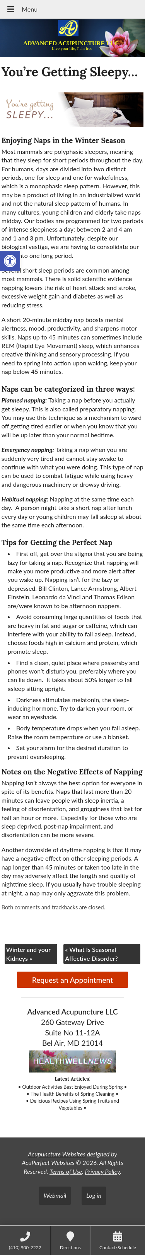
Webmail (55, 1195)
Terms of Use (65, 1171)
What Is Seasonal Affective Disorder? (91, 954)
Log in (93, 1195)
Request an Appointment (72, 979)
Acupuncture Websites (56, 1154)
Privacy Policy (102, 1171)
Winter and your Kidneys (28, 954)
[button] (10, 261)
